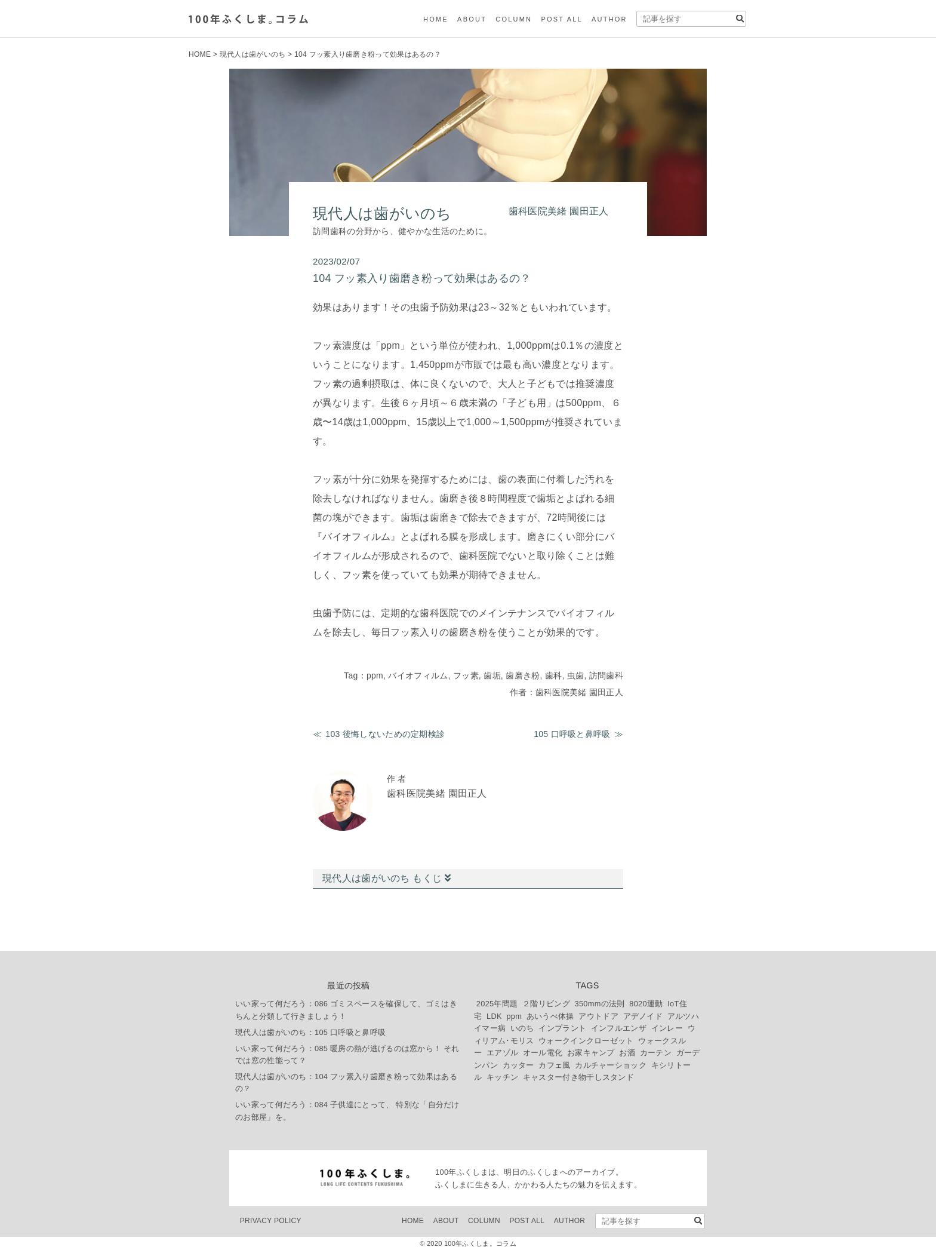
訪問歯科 (606, 675)
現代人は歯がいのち (253, 54)
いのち (522, 1028)
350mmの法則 (600, 1003)
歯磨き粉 (523, 675)
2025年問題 (497, 1003)
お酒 (627, 1052)
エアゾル (502, 1052)
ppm (375, 675)
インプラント (562, 1028)
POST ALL (561, 19)
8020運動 (646, 1003)
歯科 (553, 675)
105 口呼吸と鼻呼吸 (572, 734)
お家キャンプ (591, 1052)
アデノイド (643, 1016)
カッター (518, 1065)
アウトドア (598, 1016)
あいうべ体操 (550, 1016)
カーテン (656, 1052)
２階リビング (546, 1003)
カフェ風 (554, 1065)
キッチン (502, 1077)
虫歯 (575, 675)
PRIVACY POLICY (270, 1221)
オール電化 (543, 1052)
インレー (667, 1028)
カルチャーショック (610, 1065)
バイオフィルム (418, 675)
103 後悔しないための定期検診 (385, 734)
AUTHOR (609, 19)
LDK (494, 1016)
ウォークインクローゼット (586, 1040)
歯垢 (492, 675)
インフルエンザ (618, 1028)
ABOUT (472, 19)
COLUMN (513, 19)
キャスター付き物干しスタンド (578, 1077)
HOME (435, 19)
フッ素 (466, 675)
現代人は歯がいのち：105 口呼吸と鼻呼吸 (310, 1032)
